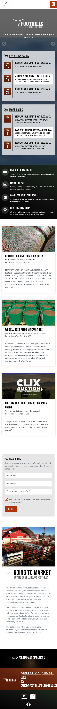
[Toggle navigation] (53, 4)
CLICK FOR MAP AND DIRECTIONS (28, 658)
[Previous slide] (4, 44)
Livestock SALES (19, 56)
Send (10, 509)
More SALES (16, 110)
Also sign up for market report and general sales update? (27, 500)
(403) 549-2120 (31, 673)
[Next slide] (53, 44)
